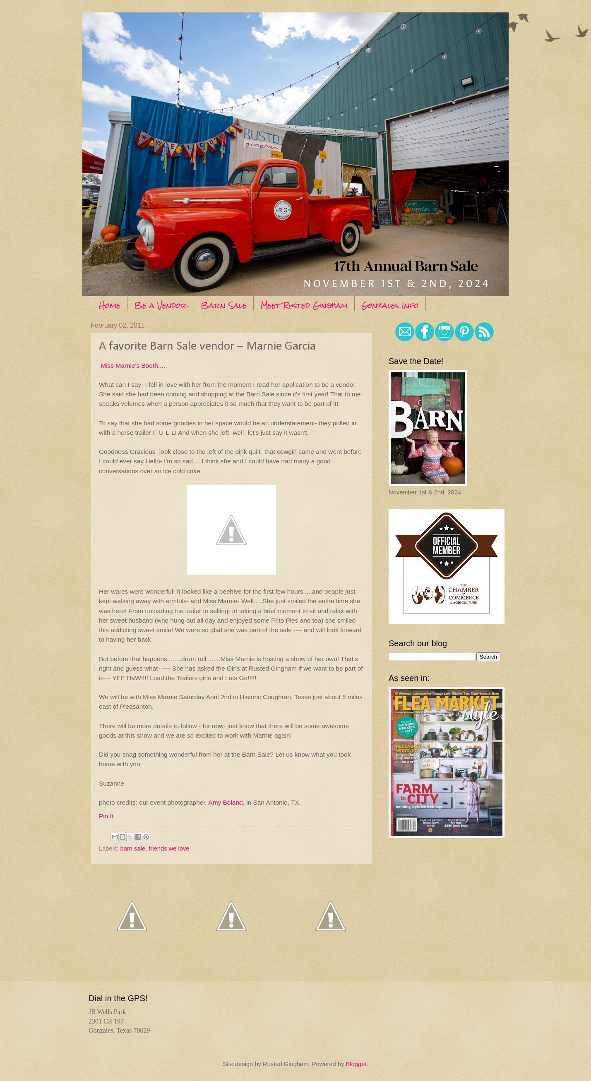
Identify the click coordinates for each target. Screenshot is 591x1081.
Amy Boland (225, 802)
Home (109, 305)
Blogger (356, 1064)
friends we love (169, 848)
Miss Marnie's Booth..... (133, 365)
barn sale (133, 848)
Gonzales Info (390, 305)
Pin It (106, 816)
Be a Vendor (160, 305)
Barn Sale (224, 305)
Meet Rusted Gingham (304, 305)
